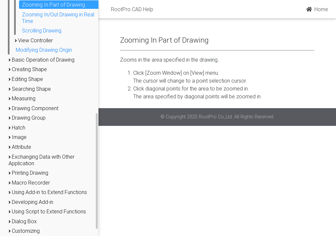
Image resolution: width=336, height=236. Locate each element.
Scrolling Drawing (41, 30)
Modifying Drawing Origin (44, 50)
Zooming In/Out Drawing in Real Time (58, 17)
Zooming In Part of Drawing (53, 4)
